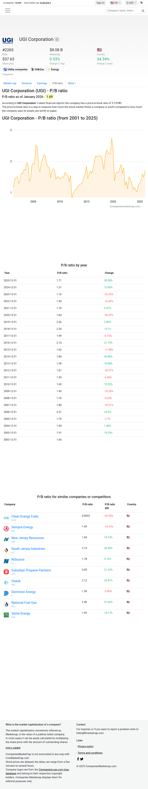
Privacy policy (86, 746)
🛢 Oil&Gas (37, 69)
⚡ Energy (53, 69)
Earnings (42, 83)
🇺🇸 (114, 2)
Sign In (100, 2)
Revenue (27, 83)
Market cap (10, 83)
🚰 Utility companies (16, 69)
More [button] (71, 83)
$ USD (130, 2)
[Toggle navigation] (8, 10)
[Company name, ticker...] (125, 11)
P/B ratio (58, 83)
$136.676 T (45, 3)
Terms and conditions (90, 752)
